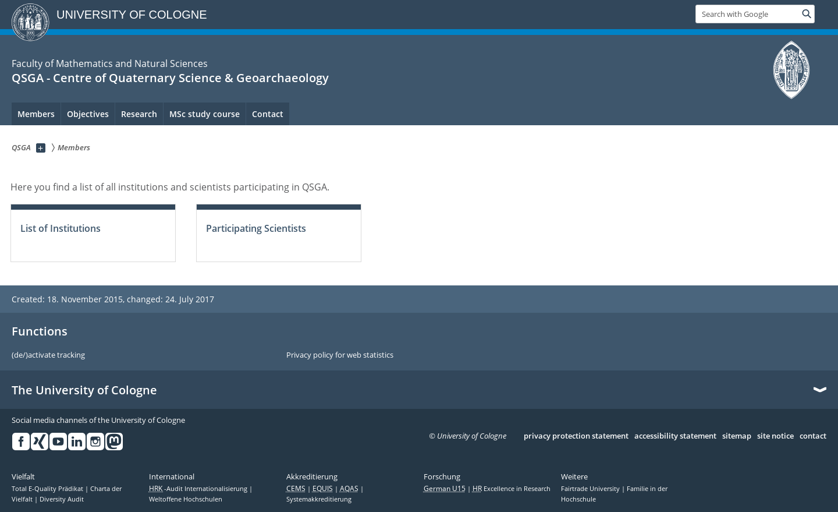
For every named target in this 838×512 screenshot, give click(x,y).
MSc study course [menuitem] (204, 113)
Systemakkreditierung (318, 499)
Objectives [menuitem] (88, 113)
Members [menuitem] (36, 113)
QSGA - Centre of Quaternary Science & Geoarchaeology (170, 78)
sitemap (736, 436)
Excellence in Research (512, 489)
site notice (775, 436)
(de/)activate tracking (48, 355)
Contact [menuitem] (267, 113)
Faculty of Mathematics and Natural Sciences (110, 63)
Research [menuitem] (139, 113)
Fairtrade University (591, 489)
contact (813, 436)
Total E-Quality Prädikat (48, 489)
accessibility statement (675, 436)
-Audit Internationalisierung (199, 489)
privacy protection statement (576, 436)
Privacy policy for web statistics (339, 355)
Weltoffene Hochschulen (185, 499)
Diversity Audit (62, 499)
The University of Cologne (84, 390)
